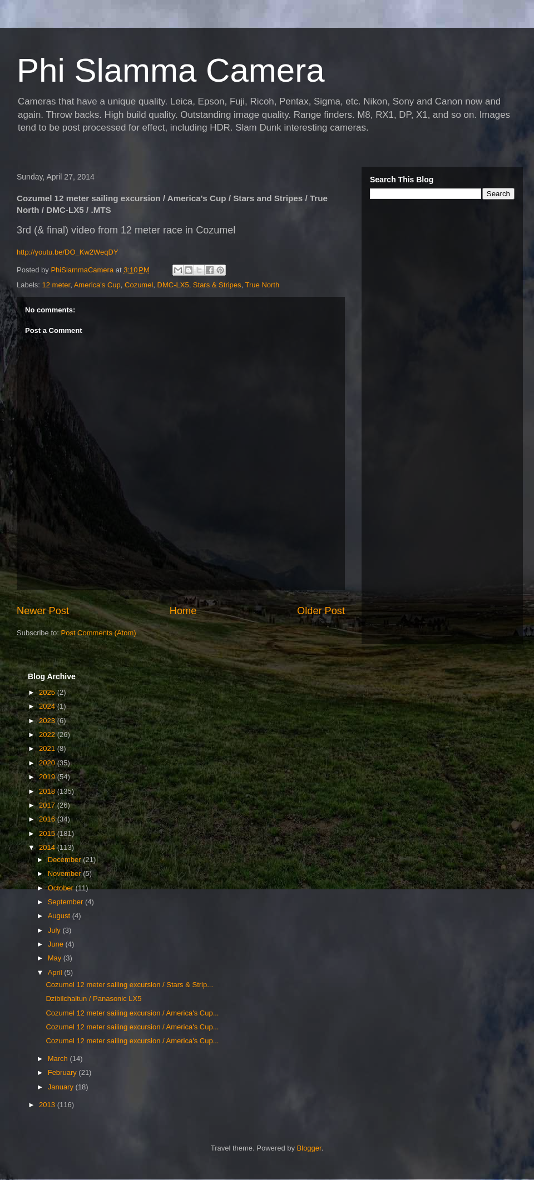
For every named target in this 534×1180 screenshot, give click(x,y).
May (55, 958)
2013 (48, 1105)
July (55, 930)
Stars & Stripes (217, 285)
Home (183, 610)
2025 (48, 692)
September (66, 902)
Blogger (309, 1148)
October (62, 888)
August (60, 916)
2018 (48, 791)
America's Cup (97, 285)
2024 (48, 706)
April (56, 972)
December (65, 859)
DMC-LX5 (173, 285)
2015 (48, 833)
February (63, 1072)
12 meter (56, 285)
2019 (48, 777)
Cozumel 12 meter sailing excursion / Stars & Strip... (129, 984)
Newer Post (43, 610)
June (57, 944)
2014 (48, 847)
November (65, 873)
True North (262, 285)
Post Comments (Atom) (98, 633)
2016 (48, 819)
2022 (48, 734)
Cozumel (139, 285)
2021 (48, 748)
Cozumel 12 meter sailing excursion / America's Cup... (132, 1013)
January (62, 1087)
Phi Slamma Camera (171, 70)
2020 (48, 763)
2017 (48, 805)
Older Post (321, 610)
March (59, 1058)
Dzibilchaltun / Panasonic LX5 (93, 998)
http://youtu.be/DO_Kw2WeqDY (67, 252)
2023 (48, 720)
